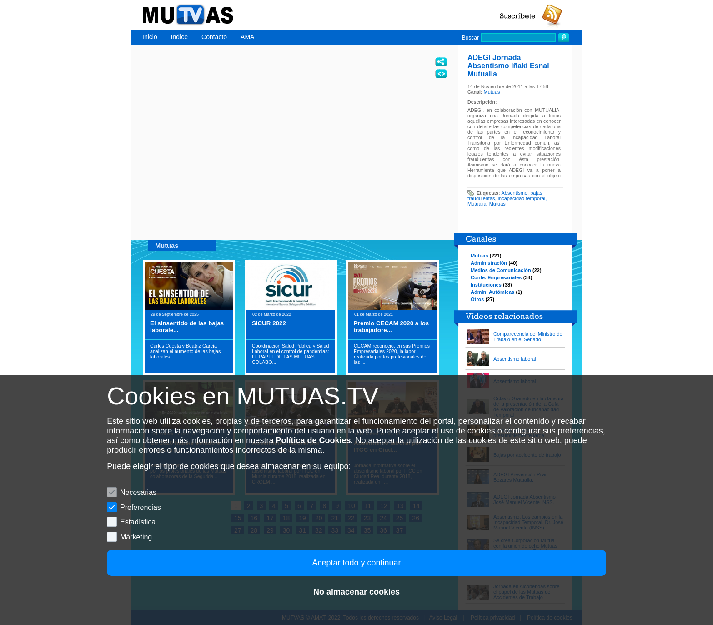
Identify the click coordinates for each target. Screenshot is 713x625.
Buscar (470, 38)
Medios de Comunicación (501, 270)
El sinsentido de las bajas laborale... (187, 326)
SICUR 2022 (269, 323)
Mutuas (492, 92)
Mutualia (477, 204)
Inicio (149, 36)
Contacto (214, 36)
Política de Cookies (313, 440)
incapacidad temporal (522, 198)
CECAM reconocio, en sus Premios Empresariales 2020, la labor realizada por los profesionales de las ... (392, 354)
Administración (489, 263)
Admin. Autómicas (492, 292)
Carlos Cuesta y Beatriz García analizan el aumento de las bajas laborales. (185, 351)
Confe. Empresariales (496, 277)
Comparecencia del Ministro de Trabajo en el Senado (527, 336)
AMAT (249, 36)
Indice (179, 36)
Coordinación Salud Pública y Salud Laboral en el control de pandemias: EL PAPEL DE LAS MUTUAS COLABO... (290, 354)
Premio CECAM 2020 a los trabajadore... (391, 326)
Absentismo (514, 193)
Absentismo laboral (514, 359)
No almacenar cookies (356, 591)
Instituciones (486, 284)
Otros (477, 299)
